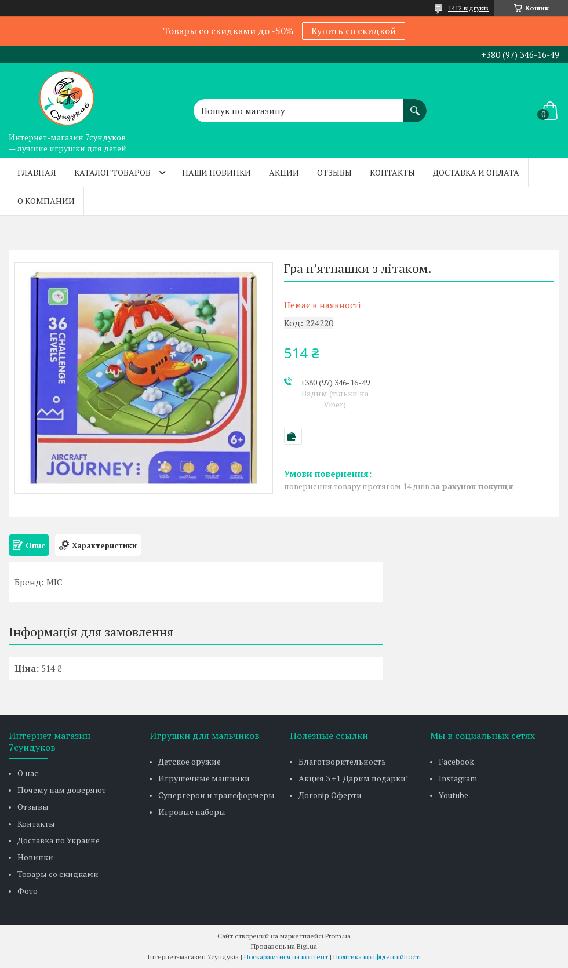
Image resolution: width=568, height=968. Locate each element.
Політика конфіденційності (377, 956)
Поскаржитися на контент (286, 956)
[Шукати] (415, 105)
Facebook (456, 761)
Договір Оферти (330, 794)
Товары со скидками (58, 873)
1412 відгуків (468, 7)
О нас (27, 772)
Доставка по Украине (58, 840)
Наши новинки (216, 172)
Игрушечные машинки (204, 778)
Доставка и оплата (476, 172)
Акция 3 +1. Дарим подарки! (353, 778)
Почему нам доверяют (61, 789)
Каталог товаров (112, 172)
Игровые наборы (191, 811)
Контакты (392, 172)
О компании (46, 200)
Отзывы (334, 172)
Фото (27, 890)
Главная (36, 172)
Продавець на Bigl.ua (284, 946)
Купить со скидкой (353, 30)
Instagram (458, 778)
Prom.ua (338, 935)
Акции (284, 172)
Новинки (35, 857)
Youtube (453, 794)
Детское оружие (189, 761)
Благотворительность (342, 761)
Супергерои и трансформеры (216, 794)
